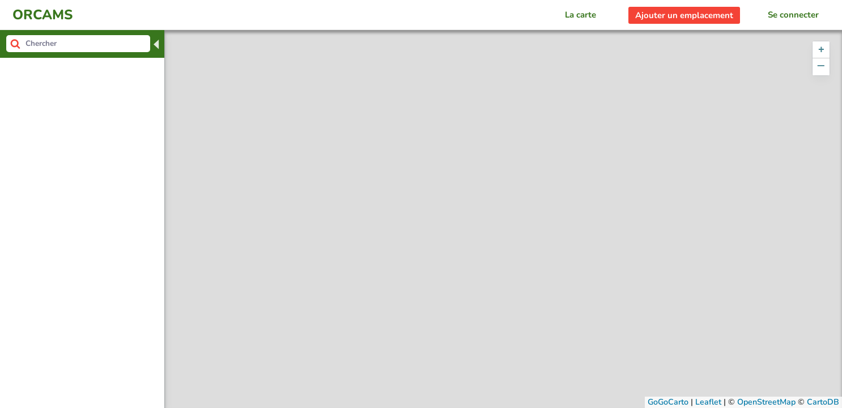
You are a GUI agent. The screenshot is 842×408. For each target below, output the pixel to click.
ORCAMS (42, 15)
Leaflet (708, 402)
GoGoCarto (668, 402)
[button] (821, 49)
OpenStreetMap (766, 402)
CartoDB (823, 402)
